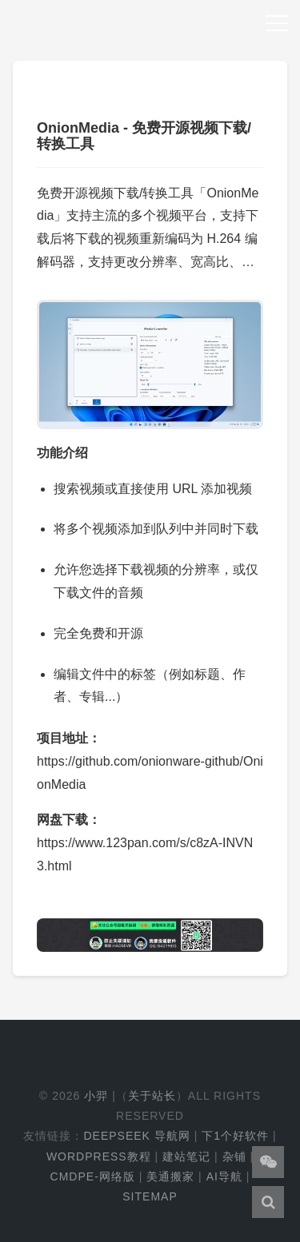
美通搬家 (170, 1176)
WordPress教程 (98, 1156)
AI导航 (224, 1176)
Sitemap (149, 1196)
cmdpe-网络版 (92, 1176)
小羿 (96, 1095)
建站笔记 (186, 1156)
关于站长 (152, 1095)
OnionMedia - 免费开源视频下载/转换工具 (144, 136)
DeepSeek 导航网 (136, 1135)
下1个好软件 (235, 1135)
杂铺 (234, 1156)
